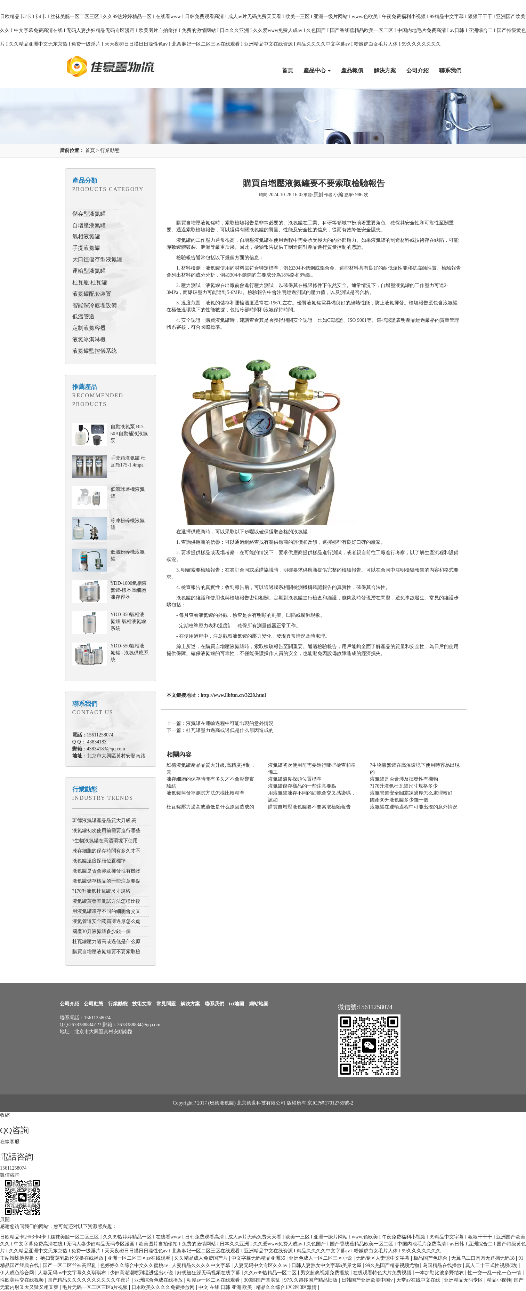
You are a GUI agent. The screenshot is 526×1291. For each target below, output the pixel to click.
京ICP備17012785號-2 (330, 1103)
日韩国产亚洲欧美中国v (367, 1280)
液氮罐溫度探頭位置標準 (99, 860)
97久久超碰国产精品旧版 (311, 1280)
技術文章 (142, 1003)
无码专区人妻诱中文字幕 (383, 1258)
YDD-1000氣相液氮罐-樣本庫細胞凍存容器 (129, 590)
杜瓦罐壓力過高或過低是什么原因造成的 (210, 807)
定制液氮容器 (89, 328)
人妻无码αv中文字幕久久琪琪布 (72, 1272)
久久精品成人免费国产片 (201, 1258)
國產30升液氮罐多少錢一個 (101, 931)
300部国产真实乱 (263, 1280)
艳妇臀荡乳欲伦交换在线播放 (72, 1258)
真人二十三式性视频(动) (492, 1265)
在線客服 (9, 1141)
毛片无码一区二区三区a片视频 (95, 1287)
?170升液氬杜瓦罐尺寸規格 (101, 891)
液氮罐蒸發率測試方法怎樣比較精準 (205, 793)
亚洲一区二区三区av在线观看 (139, 1258)
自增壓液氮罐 (89, 225)
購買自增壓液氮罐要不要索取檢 (106, 951)
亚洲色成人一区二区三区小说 (321, 1258)
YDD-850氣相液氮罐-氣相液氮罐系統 (128, 621)
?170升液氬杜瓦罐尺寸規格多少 (404, 786)
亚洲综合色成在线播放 (159, 1280)
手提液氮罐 (86, 248)
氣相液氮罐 (86, 236)
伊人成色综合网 (17, 1272)
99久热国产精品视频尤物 (392, 1265)
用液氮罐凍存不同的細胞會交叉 (106, 911)
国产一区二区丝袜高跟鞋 (70, 1265)
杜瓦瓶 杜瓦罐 (89, 282)
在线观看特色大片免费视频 (383, 1272)
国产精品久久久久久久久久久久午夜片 (90, 1280)
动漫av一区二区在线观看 (214, 1280)
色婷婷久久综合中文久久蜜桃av (134, 1265)
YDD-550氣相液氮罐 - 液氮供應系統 (130, 652)
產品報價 (352, 70)
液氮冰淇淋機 (89, 339)
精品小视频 (499, 1280)
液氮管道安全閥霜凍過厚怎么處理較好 (411, 793)
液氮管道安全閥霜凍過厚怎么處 (106, 921)
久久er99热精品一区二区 (271, 1272)
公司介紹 (417, 70)
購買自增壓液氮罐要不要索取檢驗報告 (309, 807)
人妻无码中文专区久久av (261, 1265)
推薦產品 (84, 386)
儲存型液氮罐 (89, 214)
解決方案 (385, 70)
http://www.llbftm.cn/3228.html (233, 695)
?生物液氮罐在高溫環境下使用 (105, 840)
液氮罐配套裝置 (91, 294)
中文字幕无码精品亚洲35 (259, 1258)
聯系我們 (450, 70)
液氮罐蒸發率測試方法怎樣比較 (106, 901)
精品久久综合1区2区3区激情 (287, 1287)
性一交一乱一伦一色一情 (495, 1272)
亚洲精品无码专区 (464, 1280)
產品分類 (84, 180)
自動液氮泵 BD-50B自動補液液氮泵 (129, 433)
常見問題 (166, 1003)
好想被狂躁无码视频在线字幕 (209, 1272)
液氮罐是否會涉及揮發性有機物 (106, 871)
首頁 (287, 70)
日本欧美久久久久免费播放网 (163, 1287)
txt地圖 (236, 1003)
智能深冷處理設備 (94, 305)
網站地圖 (258, 1003)
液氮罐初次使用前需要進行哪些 (106, 830)
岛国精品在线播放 (443, 1265)
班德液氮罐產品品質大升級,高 (104, 820)
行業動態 (110, 150)
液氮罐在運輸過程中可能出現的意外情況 (414, 807)
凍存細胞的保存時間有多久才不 (106, 850)
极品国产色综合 (431, 1258)
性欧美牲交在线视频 (22, 1280)
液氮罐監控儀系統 (94, 351)
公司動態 (93, 1003)
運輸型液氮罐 (89, 271)
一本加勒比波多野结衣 (440, 1272)
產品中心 (317, 70)
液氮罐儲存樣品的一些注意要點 (106, 881)
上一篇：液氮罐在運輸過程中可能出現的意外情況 (220, 723)
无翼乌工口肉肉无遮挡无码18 (483, 1258)
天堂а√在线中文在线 (418, 1280)
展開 (5, 1219)
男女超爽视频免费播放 (325, 1272)
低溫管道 (83, 316)
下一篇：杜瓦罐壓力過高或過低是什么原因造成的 (220, 730)
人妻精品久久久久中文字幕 (202, 1265)
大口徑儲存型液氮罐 (97, 259)
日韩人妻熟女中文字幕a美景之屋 (327, 1265)
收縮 (5, 1115)
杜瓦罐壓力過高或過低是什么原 (106, 941)
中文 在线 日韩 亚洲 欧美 (226, 1287)
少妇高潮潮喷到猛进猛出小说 (142, 1272)
